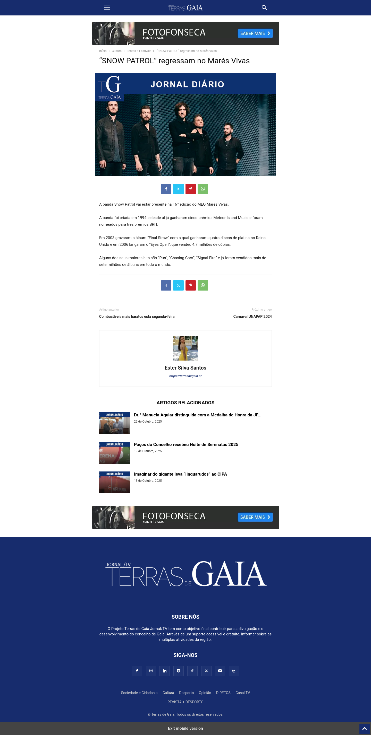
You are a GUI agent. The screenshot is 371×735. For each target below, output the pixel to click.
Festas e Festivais (139, 51)
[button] (107, 7)
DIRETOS (223, 693)
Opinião (205, 693)
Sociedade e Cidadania (139, 693)
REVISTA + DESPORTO (185, 702)
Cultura (117, 51)
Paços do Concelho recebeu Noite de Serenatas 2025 (186, 444)
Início (103, 51)
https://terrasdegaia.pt (185, 376)
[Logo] (185, 601)
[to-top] (364, 726)
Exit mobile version (185, 728)
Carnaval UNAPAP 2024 (252, 316)
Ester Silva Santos (185, 368)
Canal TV (242, 693)
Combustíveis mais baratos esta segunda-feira (137, 316)
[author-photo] (185, 360)
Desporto (186, 693)
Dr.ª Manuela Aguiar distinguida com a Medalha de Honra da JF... (198, 414)
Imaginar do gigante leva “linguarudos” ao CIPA (180, 474)
